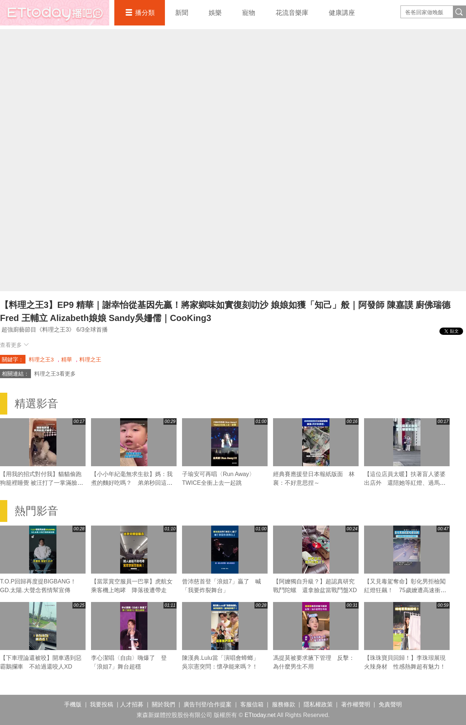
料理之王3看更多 (54, 374)
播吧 (54, 12)
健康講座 (342, 12)
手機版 (73, 704)
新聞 (181, 12)
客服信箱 (252, 704)
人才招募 (131, 704)
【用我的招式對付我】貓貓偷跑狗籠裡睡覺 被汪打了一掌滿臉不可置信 (41, 483)
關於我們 (163, 704)
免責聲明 (390, 704)
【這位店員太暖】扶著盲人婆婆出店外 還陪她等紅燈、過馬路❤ (405, 483)
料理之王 (90, 359)
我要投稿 (101, 704)
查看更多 (14, 345)
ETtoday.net (260, 715)
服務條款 (283, 704)
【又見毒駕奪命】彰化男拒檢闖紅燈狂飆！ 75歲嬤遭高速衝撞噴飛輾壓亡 (405, 590)
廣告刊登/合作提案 (207, 704)
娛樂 (215, 12)
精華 (66, 359)
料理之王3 (41, 359)
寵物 (248, 12)
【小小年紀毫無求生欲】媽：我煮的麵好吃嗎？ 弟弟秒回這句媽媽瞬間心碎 (132, 483)
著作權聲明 (355, 704)
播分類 (145, 12)
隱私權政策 (318, 704)
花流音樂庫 (292, 12)
